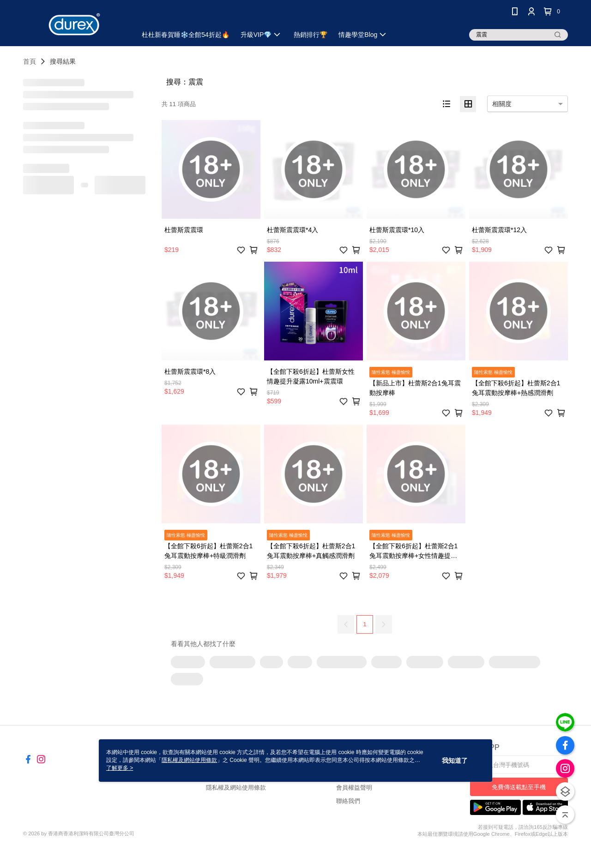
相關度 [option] (502, 104)
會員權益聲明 (354, 787)
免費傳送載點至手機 (519, 787)
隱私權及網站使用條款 (236, 787)
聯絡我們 (348, 800)
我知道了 (455, 760)
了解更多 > (119, 768)
